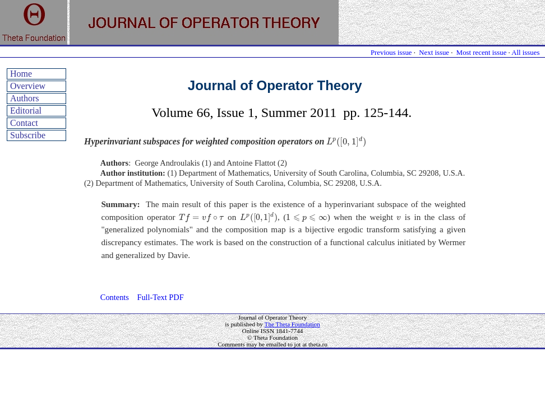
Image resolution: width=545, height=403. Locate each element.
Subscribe (27, 135)
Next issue (434, 53)
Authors (24, 98)
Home (21, 73)
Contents (114, 297)
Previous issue (391, 53)
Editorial (25, 110)
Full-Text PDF (160, 297)
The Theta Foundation (292, 324)
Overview (27, 86)
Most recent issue (481, 53)
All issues (525, 53)
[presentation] (346, 142)
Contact (24, 123)
